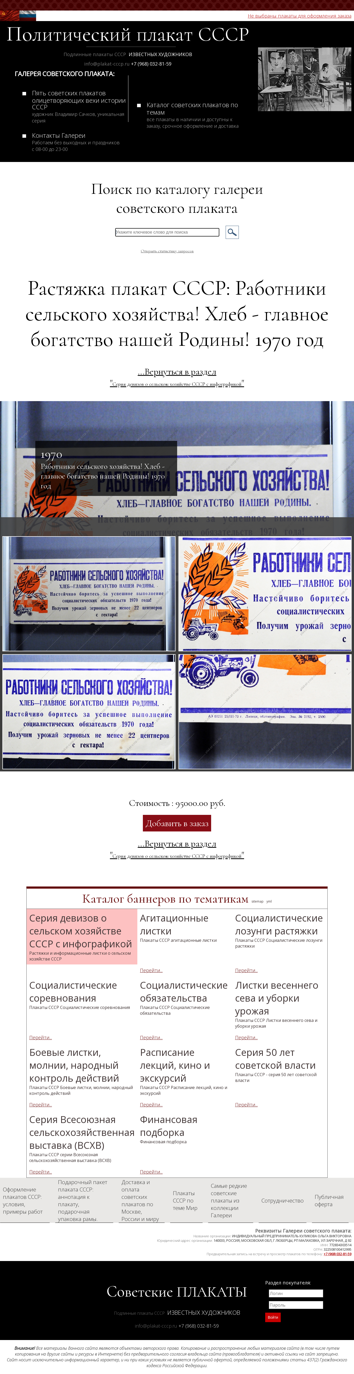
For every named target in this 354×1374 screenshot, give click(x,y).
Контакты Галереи (76, 141)
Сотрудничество (282, 1200)
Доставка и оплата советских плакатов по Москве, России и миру (140, 1200)
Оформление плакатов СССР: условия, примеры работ (23, 1200)
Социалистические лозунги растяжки (279, 930)
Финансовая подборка (168, 1129)
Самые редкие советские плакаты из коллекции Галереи (229, 1200)
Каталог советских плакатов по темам (193, 114)
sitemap (257, 901)
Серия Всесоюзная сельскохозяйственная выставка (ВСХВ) (82, 1138)
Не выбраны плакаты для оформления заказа (299, 16)
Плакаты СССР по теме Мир (185, 1200)
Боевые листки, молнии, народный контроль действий (81, 1071)
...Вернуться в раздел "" (177, 377)
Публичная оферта (329, 1200)
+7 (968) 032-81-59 (151, 64)
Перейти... (151, 970)
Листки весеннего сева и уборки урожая (276, 1004)
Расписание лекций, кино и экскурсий (183, 1071)
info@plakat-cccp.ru (107, 64)
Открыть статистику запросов (167, 251)
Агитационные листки (178, 927)
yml (269, 901)
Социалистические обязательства (184, 997)
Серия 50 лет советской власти (276, 1064)
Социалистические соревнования (79, 994)
